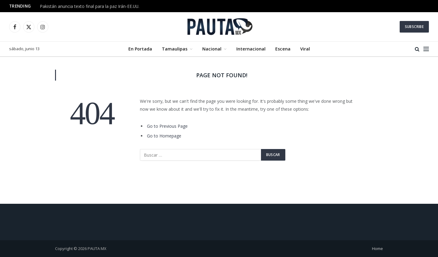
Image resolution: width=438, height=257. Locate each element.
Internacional (251, 49)
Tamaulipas (174, 49)
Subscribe (414, 26)
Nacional (211, 49)
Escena (282, 49)
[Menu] (426, 49)
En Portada (140, 49)
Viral (305, 49)
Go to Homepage (164, 136)
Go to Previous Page (167, 126)
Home (377, 248)
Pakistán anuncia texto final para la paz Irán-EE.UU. (89, 6)
